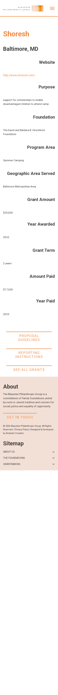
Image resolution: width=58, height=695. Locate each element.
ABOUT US (9, 451)
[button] (53, 452)
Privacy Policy (22, 429)
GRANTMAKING (11, 464)
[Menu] (52, 8)
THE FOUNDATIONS (14, 457)
